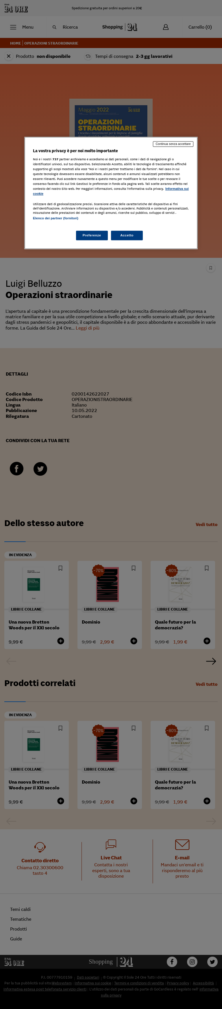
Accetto (127, 235)
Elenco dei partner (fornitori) (55, 218)
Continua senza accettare (173, 144)
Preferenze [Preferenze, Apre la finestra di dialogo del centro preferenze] (92, 235)
